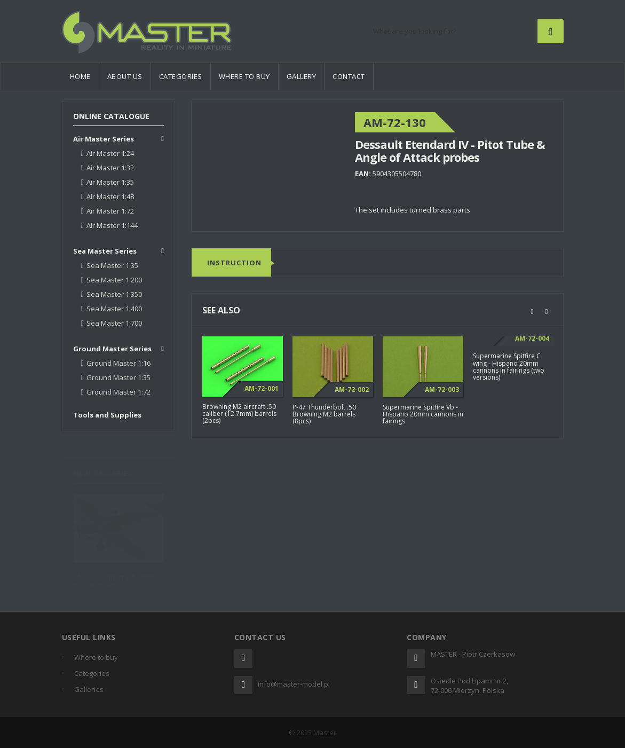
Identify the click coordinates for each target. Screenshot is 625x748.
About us (125, 76)
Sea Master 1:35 (112, 265)
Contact (349, 76)
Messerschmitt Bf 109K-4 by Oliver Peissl (117, 576)
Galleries (89, 689)
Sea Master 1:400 (114, 308)
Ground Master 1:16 (118, 363)
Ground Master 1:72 (118, 392)
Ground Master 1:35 (118, 377)
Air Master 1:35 (110, 182)
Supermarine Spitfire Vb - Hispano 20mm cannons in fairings (423, 414)
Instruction (234, 263)
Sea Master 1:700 (114, 323)
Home (80, 76)
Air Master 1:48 (110, 196)
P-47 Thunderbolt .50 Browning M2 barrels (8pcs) (324, 414)
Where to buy (244, 76)
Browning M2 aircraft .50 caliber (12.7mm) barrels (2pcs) (239, 413)
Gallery (302, 76)
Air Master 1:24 (110, 153)
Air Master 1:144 (112, 225)
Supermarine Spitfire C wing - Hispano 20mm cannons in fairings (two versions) (508, 367)
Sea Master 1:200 (114, 280)
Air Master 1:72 (110, 211)
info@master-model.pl (294, 684)
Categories (180, 76)
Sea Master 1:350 (114, 294)
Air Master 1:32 (110, 167)
